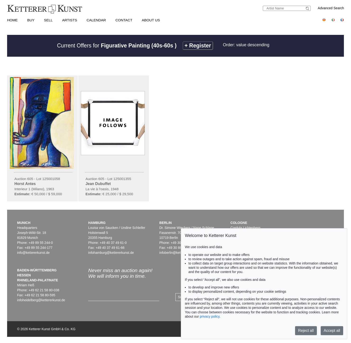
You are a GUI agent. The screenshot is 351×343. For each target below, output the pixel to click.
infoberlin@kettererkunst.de (179, 253)
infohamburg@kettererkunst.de (111, 253)
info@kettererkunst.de (33, 253)
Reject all (306, 331)
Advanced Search (331, 8)
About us (151, 20)
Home (12, 20)
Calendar (96, 20)
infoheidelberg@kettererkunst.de (41, 300)
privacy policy (209, 316)
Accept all (332, 331)
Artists (69, 20)
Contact (123, 20)
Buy (31, 20)
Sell (48, 20)
